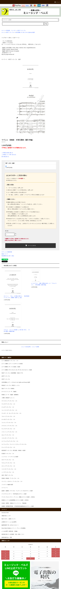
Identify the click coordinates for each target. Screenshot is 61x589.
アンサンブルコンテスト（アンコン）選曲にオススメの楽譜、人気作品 (18, 497)
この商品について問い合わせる (9, 154)
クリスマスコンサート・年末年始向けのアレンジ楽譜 (14, 493)
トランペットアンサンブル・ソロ (9, 431)
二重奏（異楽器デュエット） (8, 397)
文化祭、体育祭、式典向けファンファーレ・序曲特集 (14, 503)
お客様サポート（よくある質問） (9, 522)
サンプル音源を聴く (8, 41)
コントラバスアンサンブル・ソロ (9, 410)
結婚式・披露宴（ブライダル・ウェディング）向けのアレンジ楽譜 (17, 490)
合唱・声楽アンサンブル (7, 475)
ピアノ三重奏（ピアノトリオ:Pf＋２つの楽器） (12, 363)
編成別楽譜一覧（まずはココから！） (10, 525)
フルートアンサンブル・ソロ (8, 416)
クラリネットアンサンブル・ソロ (9, 425)
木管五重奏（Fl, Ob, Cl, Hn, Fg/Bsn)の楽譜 (25, 32)
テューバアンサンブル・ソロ (8, 447)
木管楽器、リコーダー (11, 30)
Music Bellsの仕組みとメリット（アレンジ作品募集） (14, 528)
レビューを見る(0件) (26, 346)
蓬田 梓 (8, 51)
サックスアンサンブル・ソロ (8, 428)
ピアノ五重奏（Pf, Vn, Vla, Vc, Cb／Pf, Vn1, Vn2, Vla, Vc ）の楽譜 (17, 369)
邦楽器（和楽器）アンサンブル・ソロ (10, 478)
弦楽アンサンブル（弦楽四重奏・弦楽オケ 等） (13, 373)
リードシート (5, 487)
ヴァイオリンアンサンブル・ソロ (9, 400)
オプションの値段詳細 (7, 251)
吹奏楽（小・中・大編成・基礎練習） (10, 394)
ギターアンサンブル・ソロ (8, 459)
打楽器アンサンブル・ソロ (8, 453)
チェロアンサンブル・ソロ (8, 407)
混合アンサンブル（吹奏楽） (8, 388)
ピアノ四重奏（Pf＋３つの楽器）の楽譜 (11, 366)
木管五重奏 (9, 47)
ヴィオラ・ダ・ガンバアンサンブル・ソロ (11, 413)
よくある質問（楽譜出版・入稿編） (10, 531)
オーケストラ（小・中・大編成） (9, 391)
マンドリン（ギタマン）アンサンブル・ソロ (12, 481)
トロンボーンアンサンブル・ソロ (9, 438)
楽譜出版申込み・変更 (7, 537)
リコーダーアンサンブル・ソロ (9, 469)
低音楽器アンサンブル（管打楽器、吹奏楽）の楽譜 (13, 450)
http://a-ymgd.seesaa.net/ (8, 54)
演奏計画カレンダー (6, 515)
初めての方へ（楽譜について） (9, 518)
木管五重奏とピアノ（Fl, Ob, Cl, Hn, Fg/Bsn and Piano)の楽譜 (16, 382)
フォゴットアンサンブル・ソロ (9, 422)
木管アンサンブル (21, 30)
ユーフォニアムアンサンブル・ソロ (10, 441)
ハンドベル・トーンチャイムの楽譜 (10, 456)
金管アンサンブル (6, 376)
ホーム (3, 30)
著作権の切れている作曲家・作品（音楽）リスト (13, 534)
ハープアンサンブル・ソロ (8, 472)
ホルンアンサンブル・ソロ (8, 435)
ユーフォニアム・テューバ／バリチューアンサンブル (14, 444)
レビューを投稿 (35, 346)
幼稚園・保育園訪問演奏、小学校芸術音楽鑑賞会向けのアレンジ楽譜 (18, 506)
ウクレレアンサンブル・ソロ (8, 462)
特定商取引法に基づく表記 (8, 255)
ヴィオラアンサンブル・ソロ (8, 404)
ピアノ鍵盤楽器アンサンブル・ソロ (10, 360)
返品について (5, 253)
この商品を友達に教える (7, 152)
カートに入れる (30, 245)
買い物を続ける (5, 156)
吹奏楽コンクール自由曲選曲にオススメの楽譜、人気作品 (15, 500)
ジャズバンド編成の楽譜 (7, 484)
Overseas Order (5, 512)
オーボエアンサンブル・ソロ (8, 419)
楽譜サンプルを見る (8, 42)
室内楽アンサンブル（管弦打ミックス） (11, 385)
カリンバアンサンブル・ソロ (8, 466)
